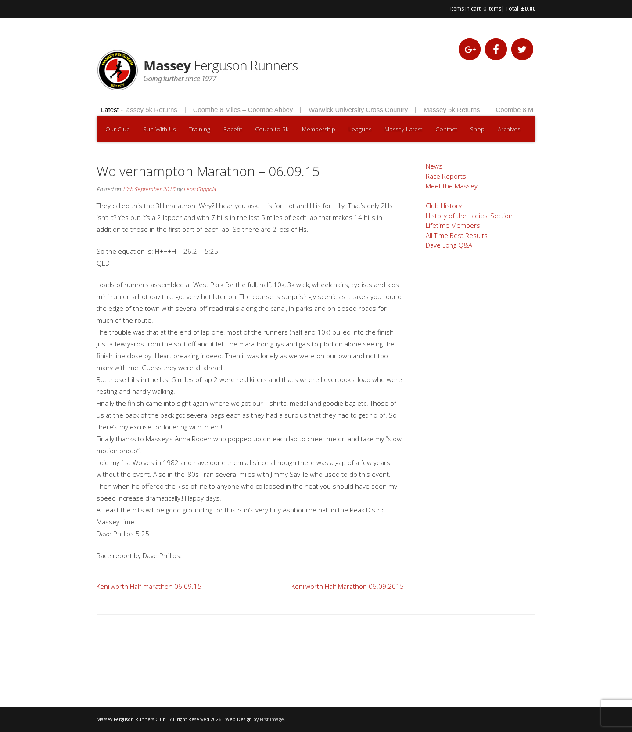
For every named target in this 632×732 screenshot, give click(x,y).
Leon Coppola (199, 189)
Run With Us (159, 129)
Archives (509, 129)
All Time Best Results (457, 235)
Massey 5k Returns (150, 109)
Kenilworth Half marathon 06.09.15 (149, 586)
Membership (318, 129)
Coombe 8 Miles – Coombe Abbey (244, 109)
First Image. (272, 719)
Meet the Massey (452, 185)
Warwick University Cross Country (359, 109)
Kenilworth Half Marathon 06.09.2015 (347, 586)
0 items (492, 8)
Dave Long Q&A (449, 245)
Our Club (117, 129)
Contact (446, 129)
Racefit (232, 129)
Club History (444, 205)
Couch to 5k (272, 129)
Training (199, 129)
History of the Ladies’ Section (469, 215)
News (434, 166)
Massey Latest (403, 129)
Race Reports (446, 176)
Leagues (359, 129)
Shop (477, 129)
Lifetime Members (453, 225)
